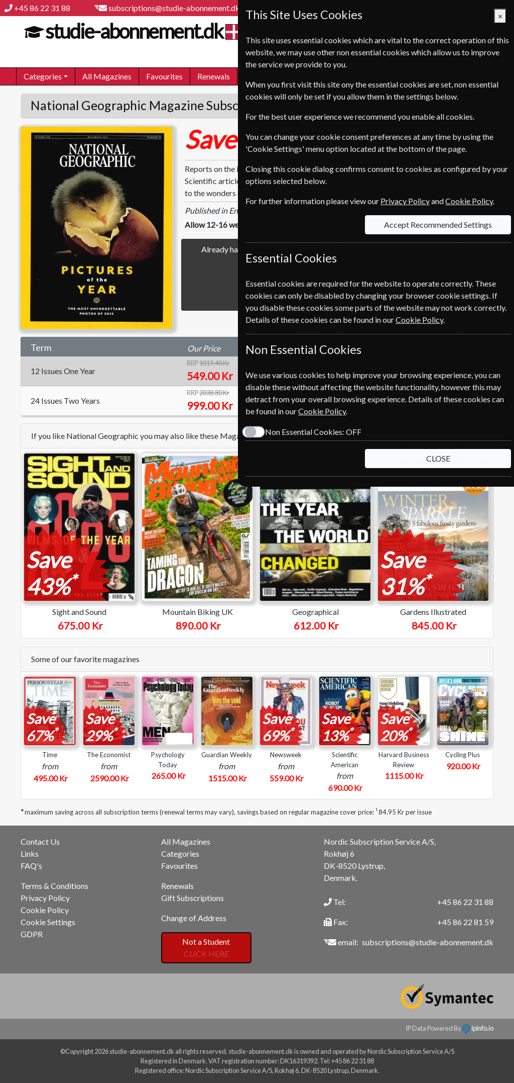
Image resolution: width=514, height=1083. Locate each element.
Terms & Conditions (54, 885)
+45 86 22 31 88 (42, 8)
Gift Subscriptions (192, 897)
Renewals (213, 76)
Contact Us (40, 841)
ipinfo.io (477, 1028)
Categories (180, 853)
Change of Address (193, 918)
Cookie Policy (45, 910)
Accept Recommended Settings (438, 224)
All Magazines (107, 76)
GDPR (32, 934)
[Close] (500, 16)
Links (30, 853)
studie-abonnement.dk (133, 31)
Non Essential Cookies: (313, 431)
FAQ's (31, 865)
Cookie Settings (48, 922)
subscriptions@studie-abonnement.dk (174, 8)
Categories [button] (43, 76)
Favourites (164, 76)
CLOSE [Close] (438, 458)
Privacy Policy (45, 897)
